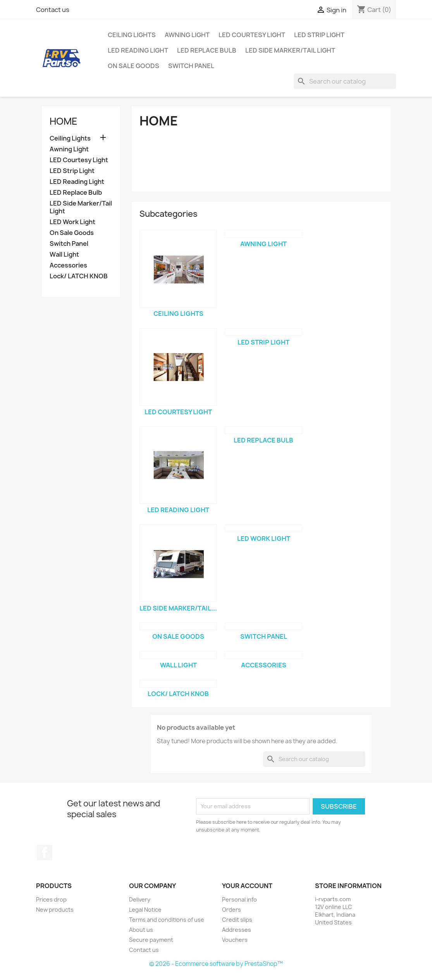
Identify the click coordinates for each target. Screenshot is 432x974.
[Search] (345, 81)
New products (55, 909)
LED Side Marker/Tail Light (290, 50)
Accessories (68, 265)
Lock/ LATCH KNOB (79, 276)
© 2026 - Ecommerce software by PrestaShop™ (216, 964)
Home (63, 121)
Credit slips (237, 919)
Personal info (239, 899)
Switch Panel (191, 66)
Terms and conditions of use (166, 919)
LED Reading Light (138, 50)
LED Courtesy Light (252, 35)
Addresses (236, 929)
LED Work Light (72, 222)
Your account (247, 885)
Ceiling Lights (132, 35)
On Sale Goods (133, 66)
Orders (231, 909)
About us (141, 929)
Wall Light (64, 254)
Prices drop (51, 899)
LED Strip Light (319, 35)
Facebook (44, 852)
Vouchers (235, 939)
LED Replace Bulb (206, 50)
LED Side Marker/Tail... (178, 608)
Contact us (52, 9)
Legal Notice (145, 909)
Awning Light (187, 35)
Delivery (139, 899)
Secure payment (151, 939)
